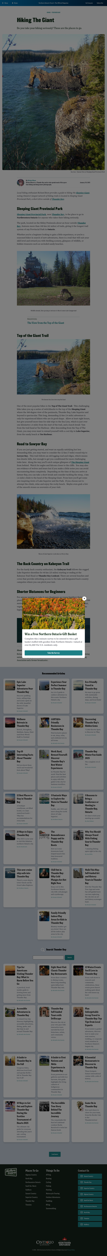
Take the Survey (53, 653)
